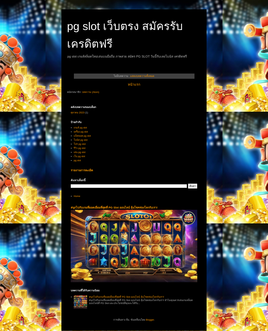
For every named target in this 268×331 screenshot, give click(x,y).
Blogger (150, 319)
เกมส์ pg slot (80, 127)
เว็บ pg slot (79, 156)
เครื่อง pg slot (81, 131)
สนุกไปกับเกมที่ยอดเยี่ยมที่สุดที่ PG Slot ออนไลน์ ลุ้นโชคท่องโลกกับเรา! (114, 207)
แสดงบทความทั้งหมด (142, 75)
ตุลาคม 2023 (77, 112)
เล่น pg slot (79, 152)
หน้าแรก (134, 84)
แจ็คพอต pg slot (82, 135)
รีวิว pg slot (79, 148)
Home (77, 196)
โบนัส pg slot (80, 140)
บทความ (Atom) (90, 92)
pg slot (77, 160)
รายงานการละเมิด (82, 170)
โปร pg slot (80, 144)
